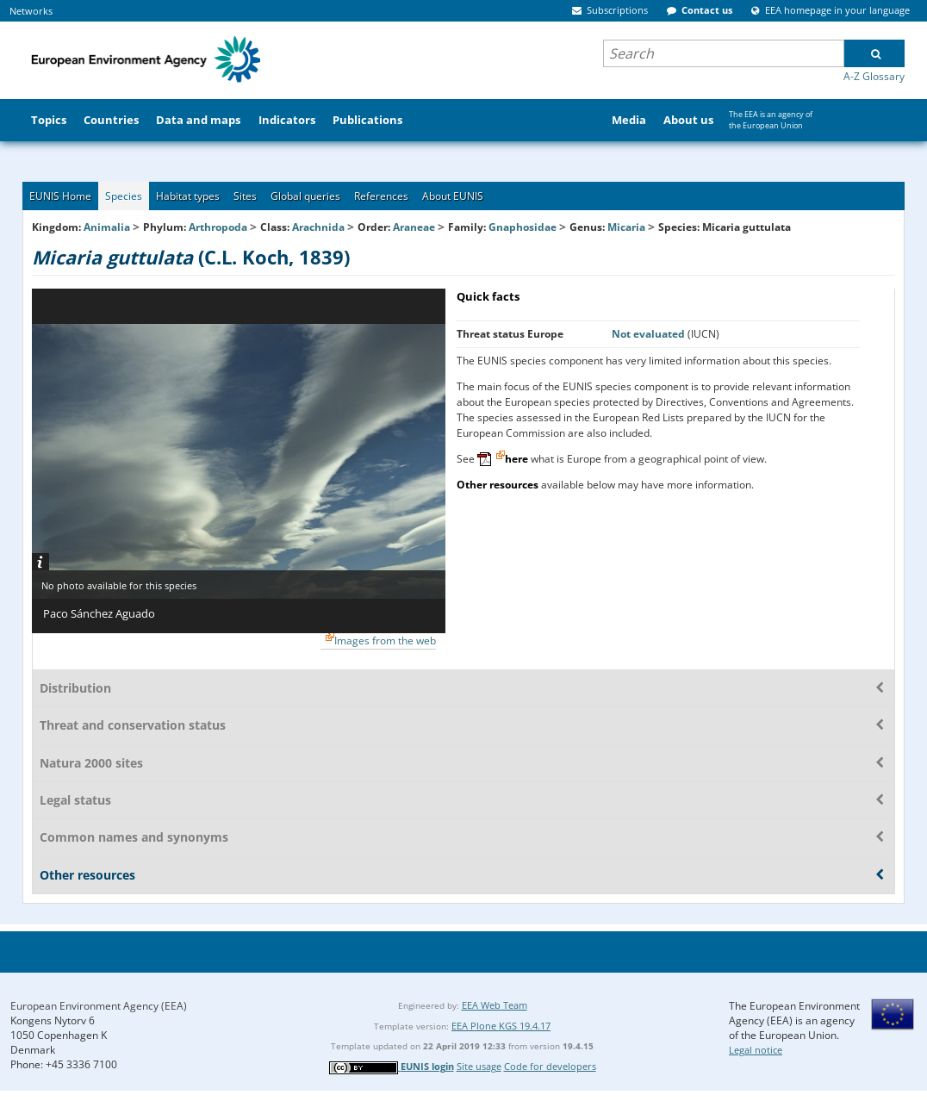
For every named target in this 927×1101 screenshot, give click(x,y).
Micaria (627, 227)
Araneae (414, 227)
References (381, 196)
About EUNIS (452, 196)
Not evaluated (649, 334)
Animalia (107, 227)
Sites (245, 196)
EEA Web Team (494, 1004)
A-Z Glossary (874, 76)
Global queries (305, 196)
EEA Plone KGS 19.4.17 (501, 1025)
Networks (31, 10)
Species (123, 196)
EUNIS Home (60, 196)
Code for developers (550, 1066)
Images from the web (385, 640)
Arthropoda (218, 227)
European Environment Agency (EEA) (98, 1005)
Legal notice (755, 1049)
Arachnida (318, 227)
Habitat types (188, 196)
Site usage (479, 1066)
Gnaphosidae (522, 227)
